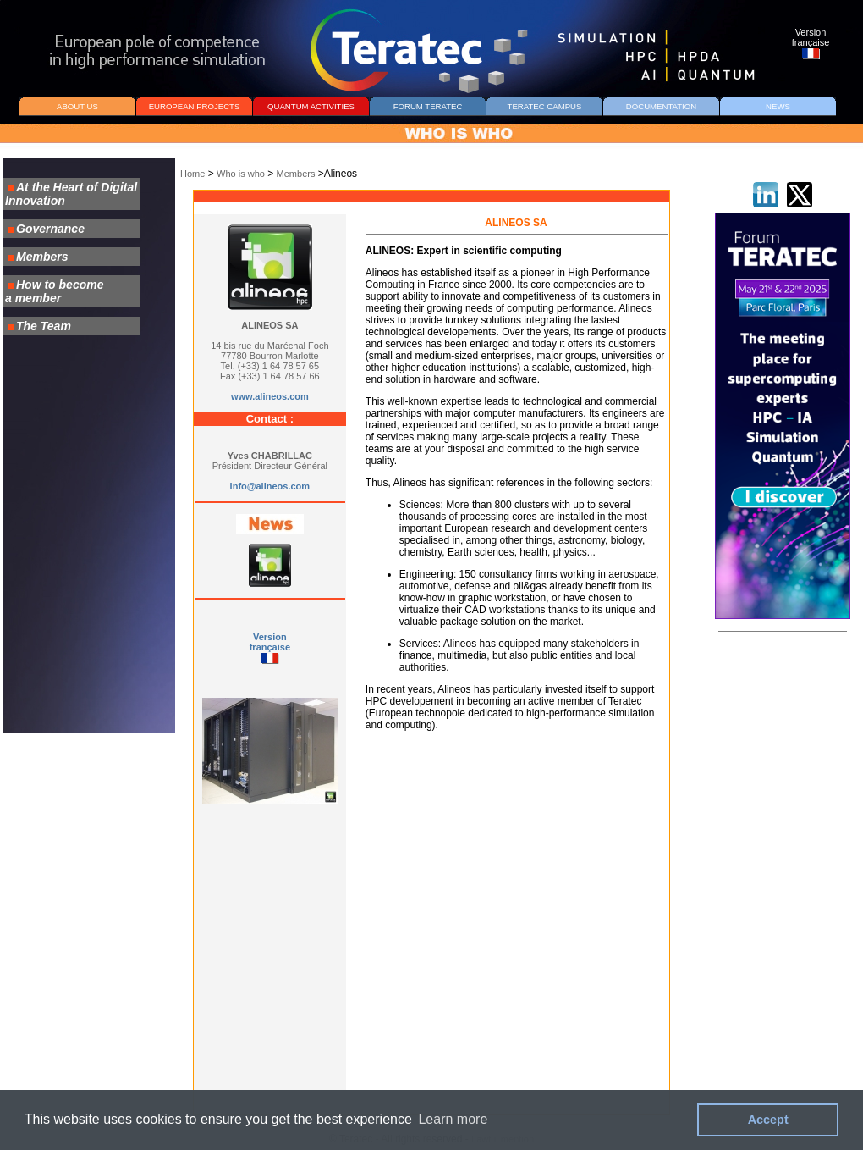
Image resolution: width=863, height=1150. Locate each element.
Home (192, 174)
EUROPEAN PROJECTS (194, 106)
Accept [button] (768, 1119)
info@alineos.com (270, 486)
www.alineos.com (270, 396)
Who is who (241, 174)
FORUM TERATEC (428, 106)
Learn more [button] (452, 1119)
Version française (270, 642)
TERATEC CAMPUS (545, 106)
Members (296, 174)
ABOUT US (77, 106)
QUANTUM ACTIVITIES (311, 106)
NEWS (778, 106)
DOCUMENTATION (661, 106)
